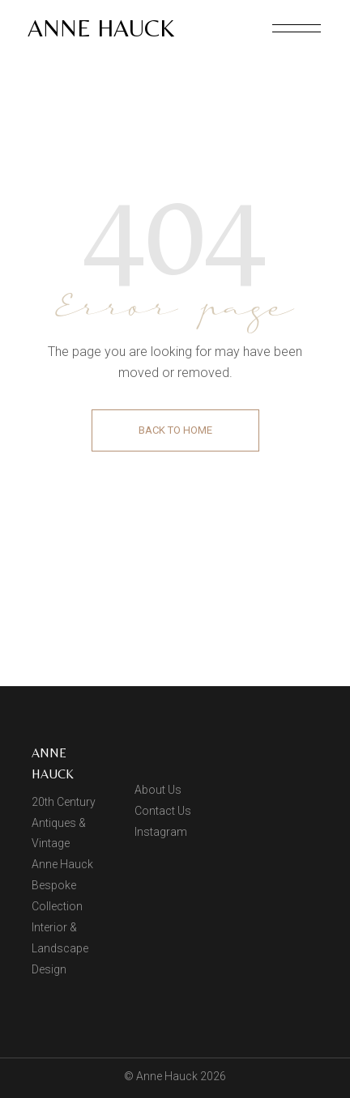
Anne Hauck (101, 28)
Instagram (160, 831)
